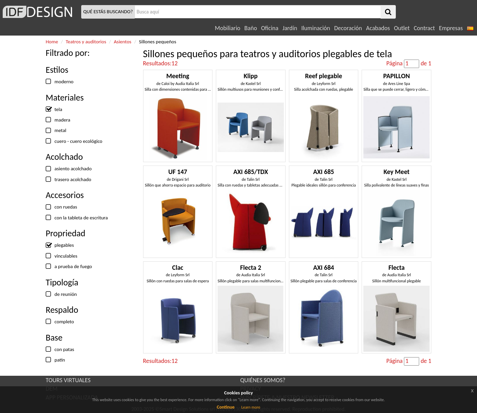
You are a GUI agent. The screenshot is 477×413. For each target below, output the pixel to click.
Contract (424, 28)
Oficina (269, 28)
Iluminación (315, 28)
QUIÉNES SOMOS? (263, 380)
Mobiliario (227, 28)
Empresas (451, 28)
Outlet (402, 28)
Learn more (250, 407)
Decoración (348, 28)
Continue (226, 407)
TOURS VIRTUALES (68, 380)
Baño (250, 28)
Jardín (289, 28)
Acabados (378, 28)
